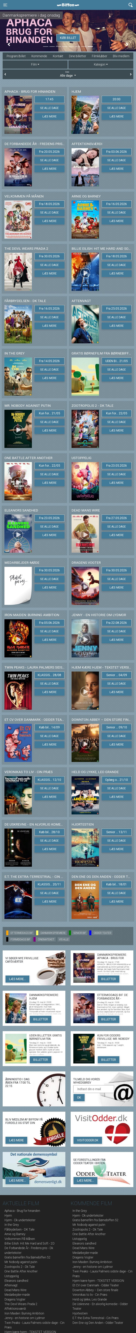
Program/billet (16, 56)
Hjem (8, 1215)
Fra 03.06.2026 (116, 151)
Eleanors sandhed (16, 1280)
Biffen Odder (69, 5)
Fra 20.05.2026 (49, 151)
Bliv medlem (121, 56)
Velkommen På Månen (19, 1239)
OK (79, 1097)
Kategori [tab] (99, 64)
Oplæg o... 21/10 (116, 780)
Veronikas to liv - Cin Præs (89, 1294)
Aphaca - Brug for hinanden (22, 1211)
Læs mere (49, 116)
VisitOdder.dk (87, 1140)
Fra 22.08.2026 (116, 623)
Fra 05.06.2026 (49, 623)
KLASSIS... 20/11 (49, 884)
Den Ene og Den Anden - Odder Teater (97, 1323)
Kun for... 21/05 (49, 413)
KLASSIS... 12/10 (49, 780)
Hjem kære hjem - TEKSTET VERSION (98, 1280)
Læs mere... (17, 979)
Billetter (108, 979)
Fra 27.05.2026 (116, 518)
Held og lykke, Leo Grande (89, 1299)
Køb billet (68, 38)
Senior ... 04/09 (116, 675)
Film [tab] (34, 64)
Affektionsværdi (15, 1308)
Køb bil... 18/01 (116, 884)
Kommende (39, 56)
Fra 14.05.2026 (49, 361)
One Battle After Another (21, 1271)
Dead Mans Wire (15, 1290)
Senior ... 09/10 (116, 727)
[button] (9, 44)
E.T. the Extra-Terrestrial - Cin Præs (95, 1318)
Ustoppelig (11, 1276)
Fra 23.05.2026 (116, 465)
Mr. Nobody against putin (20, 1262)
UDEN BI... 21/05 (116, 361)
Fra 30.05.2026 (49, 256)
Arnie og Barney (14, 1234)
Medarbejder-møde (17, 1294)
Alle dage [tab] (68, 74)
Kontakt (58, 56)
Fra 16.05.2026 (116, 204)
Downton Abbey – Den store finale (95, 1290)
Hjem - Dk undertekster (19, 1220)
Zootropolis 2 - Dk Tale (19, 1267)
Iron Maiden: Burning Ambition (24, 1313)
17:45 (49, 99)
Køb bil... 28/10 (49, 832)
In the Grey (11, 1224)
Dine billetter (77, 56)
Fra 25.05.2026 (116, 308)
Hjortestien (80, 1313)
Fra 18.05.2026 (49, 204)
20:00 (116, 99)
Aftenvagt (11, 1285)
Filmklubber (99, 56)
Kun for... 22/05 (116, 413)
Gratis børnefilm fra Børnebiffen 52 (27, 1257)
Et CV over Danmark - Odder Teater (95, 1285)
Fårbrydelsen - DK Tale (19, 1229)
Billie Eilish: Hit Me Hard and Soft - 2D (29, 1243)
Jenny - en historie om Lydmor (24, 1318)
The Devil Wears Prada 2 (20, 1304)
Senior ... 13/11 (116, 832)
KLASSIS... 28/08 (49, 675)
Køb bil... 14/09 (49, 727)
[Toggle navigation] (5, 5)
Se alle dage (49, 108)
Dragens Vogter (14, 1299)
